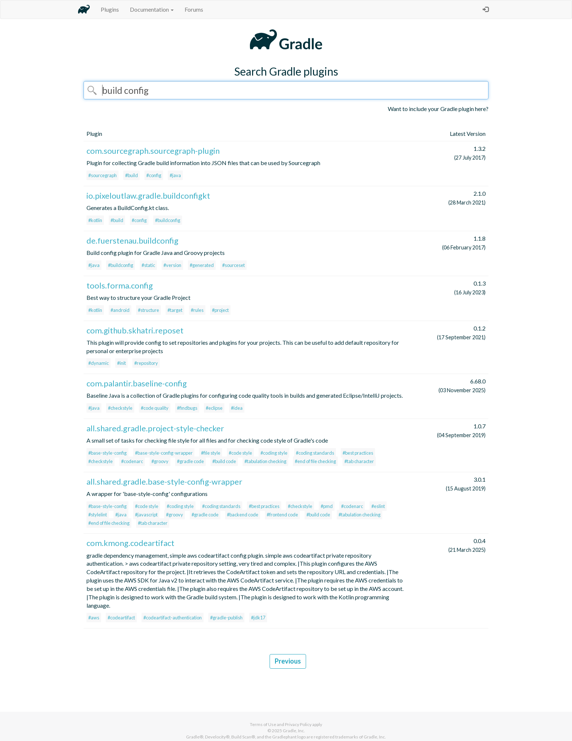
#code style (240, 453)
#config (153, 175)
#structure (148, 310)
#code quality (155, 408)
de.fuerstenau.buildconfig (132, 240)
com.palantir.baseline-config (136, 383)
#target (174, 310)
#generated (202, 265)
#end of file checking (315, 461)
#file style (210, 453)
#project (220, 310)
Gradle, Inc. (294, 730)
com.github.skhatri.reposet (134, 330)
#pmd (327, 506)
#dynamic (98, 363)
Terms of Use (263, 724)
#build (131, 175)
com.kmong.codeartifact (130, 543)
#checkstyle (120, 408)
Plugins (110, 9)
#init (121, 363)
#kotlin (95, 220)
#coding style (273, 453)
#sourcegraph (102, 175)
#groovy (160, 461)
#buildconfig (167, 220)
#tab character (359, 461)
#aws (93, 617)
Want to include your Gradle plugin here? (438, 108)
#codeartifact (121, 617)
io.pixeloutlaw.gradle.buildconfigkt (148, 195)
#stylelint (97, 514)
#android (120, 310)
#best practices (358, 453)
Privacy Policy (298, 724)
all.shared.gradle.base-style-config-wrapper (164, 481)
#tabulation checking (265, 461)
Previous (288, 661)
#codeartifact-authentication (172, 617)
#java (175, 175)
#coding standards (315, 453)
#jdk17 (258, 617)
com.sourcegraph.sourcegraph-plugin (153, 151)
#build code (224, 461)
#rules (197, 310)
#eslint (378, 506)
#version (172, 265)
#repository (146, 363)
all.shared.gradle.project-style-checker (155, 428)
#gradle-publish (226, 617)
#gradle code (190, 461)
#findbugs (187, 408)
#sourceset (233, 265)
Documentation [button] (152, 9)
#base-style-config (107, 453)
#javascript (146, 514)
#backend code (242, 514)
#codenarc (132, 461)
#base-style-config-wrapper (164, 453)
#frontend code (282, 514)
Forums (194, 9)
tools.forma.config (119, 285)
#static (148, 265)
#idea (237, 408)
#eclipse (214, 408)
